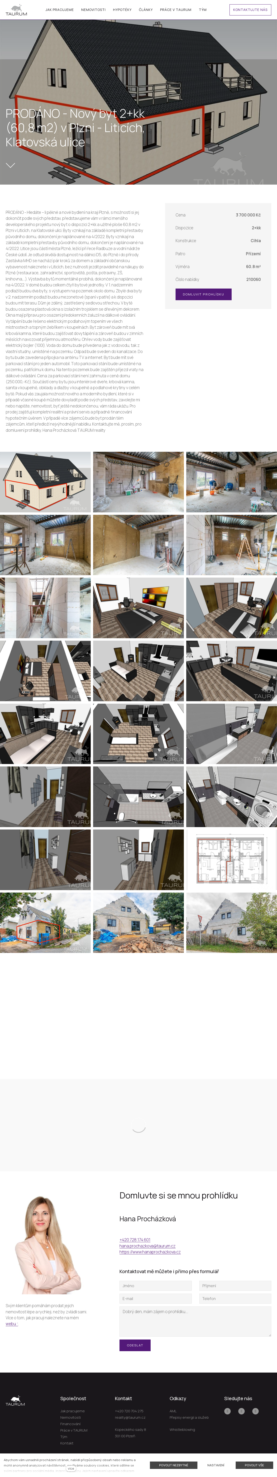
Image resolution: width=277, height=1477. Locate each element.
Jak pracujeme (72, 1410)
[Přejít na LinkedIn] (255, 1411)
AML (173, 1410)
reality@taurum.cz (130, 1417)
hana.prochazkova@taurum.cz (147, 1246)
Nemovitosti (70, 1417)
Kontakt (66, 1443)
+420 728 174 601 (134, 1239)
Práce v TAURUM (73, 1430)
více (71, 1468)
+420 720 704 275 (129, 1410)
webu (11, 1323)
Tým (63, 1436)
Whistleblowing (182, 1429)
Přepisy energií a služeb (189, 1417)
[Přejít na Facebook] (227, 1411)
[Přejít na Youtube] (241, 1411)
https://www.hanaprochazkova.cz (150, 1252)
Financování (70, 1423)
